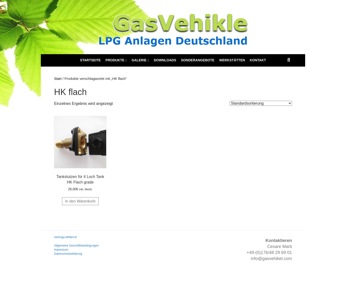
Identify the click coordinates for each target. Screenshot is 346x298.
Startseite (90, 60)
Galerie (139, 60)
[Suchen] (288, 60)
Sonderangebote (197, 60)
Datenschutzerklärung (68, 253)
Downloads (165, 60)
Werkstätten (232, 60)
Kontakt (258, 60)
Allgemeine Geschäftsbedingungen (76, 245)
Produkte (114, 60)
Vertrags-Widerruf (65, 237)
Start (58, 79)
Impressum (61, 249)
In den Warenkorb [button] (80, 201)
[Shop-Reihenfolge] (261, 103)
